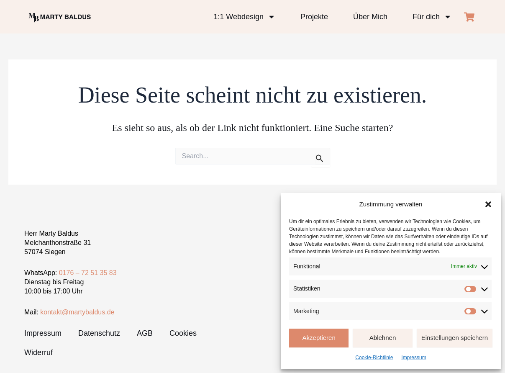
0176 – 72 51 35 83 (88, 272)
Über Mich (370, 17)
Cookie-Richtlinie (374, 357)
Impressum (413, 357)
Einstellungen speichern (454, 337)
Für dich (432, 17)
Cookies (183, 333)
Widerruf (38, 352)
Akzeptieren (319, 337)
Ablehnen (382, 337)
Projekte (314, 17)
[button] (488, 204)
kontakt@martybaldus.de (77, 312)
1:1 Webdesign (244, 17)
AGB (145, 333)
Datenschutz (99, 333)
